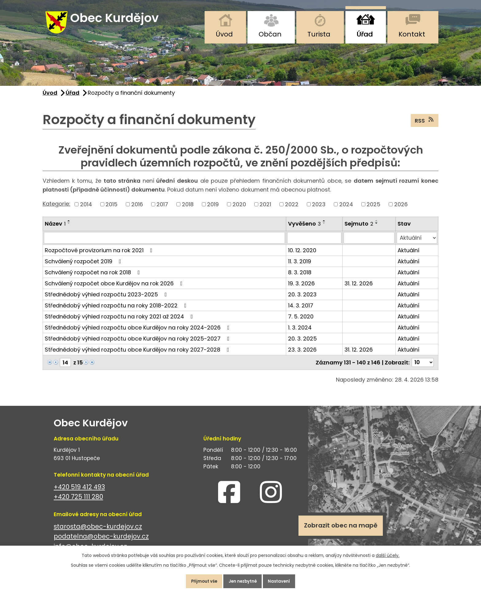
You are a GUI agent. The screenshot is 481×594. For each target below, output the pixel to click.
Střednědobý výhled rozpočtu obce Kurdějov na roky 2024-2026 (138, 332)
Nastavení (284, 580)
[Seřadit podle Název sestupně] (69, 228)
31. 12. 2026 (358, 288)
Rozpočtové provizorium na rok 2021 (100, 255)
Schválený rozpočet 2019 (84, 266)
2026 (401, 209)
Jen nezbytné (243, 580)
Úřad (364, 34)
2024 (346, 209)
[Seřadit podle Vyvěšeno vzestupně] (324, 225)
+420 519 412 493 (79, 491)
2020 (239, 209)
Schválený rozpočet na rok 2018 (93, 277)
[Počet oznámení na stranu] (423, 367)
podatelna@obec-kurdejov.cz (101, 541)
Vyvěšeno (304, 228)
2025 (373, 209)
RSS (425, 125)
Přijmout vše (199, 580)
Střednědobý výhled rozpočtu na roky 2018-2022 (117, 310)
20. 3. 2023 (302, 299)
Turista (318, 34)
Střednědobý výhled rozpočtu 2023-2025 (107, 299)
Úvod (224, 34)
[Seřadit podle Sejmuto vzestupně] (376, 225)
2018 (188, 209)
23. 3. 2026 (302, 354)
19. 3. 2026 (301, 288)
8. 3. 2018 (299, 277)
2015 (111, 209)
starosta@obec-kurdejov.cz (98, 531)
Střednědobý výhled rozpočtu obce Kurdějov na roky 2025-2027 (138, 343)
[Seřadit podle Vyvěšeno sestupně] (324, 228)
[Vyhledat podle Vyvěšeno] (314, 242)
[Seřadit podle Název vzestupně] (69, 225)
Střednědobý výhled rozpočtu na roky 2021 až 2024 (120, 321)
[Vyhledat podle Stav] (417, 242)
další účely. (387, 553)
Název (55, 228)
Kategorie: (56, 208)
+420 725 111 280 (78, 501)
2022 (291, 209)
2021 (265, 209)
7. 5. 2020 (301, 321)
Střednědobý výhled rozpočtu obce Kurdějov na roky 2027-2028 (138, 354)
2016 (137, 209)
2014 (86, 209)
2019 (213, 209)
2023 (318, 209)
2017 (162, 209)
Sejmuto (358, 228)
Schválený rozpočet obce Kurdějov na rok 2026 (115, 288)
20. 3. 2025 (302, 343)
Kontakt (411, 34)
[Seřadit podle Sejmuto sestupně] (376, 228)
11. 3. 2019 (299, 266)
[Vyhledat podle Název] (164, 242)
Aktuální (408, 255)
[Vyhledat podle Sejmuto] (369, 242)
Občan (270, 34)
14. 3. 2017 (300, 310)
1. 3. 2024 (300, 332)
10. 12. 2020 (302, 255)
